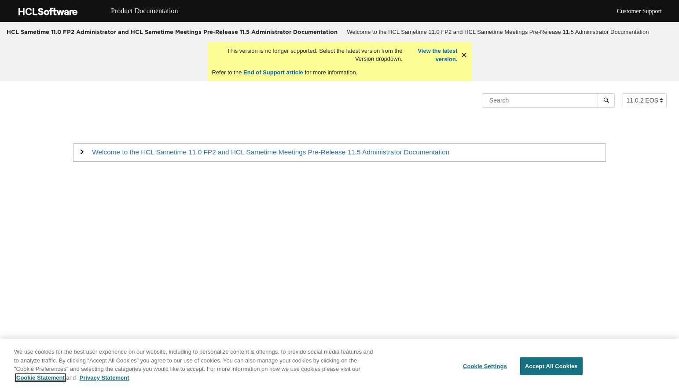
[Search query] (549, 100)
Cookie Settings (485, 368)
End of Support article (273, 72)
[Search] (606, 100)
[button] (270, 152)
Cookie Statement (40, 380)
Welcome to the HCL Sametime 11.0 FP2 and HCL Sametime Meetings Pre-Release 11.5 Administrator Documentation (498, 32)
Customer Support (639, 11)
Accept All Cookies (551, 368)
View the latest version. (437, 55)
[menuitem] (498, 32)
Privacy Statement (104, 380)
